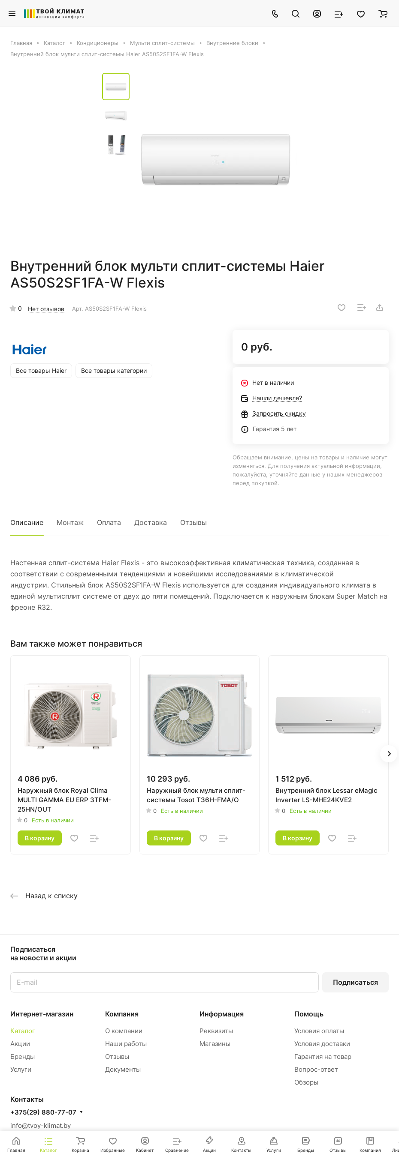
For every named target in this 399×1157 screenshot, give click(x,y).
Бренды (22, 1056)
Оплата (109, 522)
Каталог (22, 1031)
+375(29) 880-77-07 (43, 1112)
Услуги (20, 1069)
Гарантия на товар (322, 1056)
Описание (26, 522)
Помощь (308, 1014)
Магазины (215, 1044)
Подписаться (355, 982)
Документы (123, 1069)
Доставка (150, 522)
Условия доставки (322, 1044)
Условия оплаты (319, 1031)
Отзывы (193, 522)
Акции (20, 1044)
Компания (122, 1014)
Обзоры (306, 1082)
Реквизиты (216, 1031)
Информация (222, 1014)
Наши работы (126, 1044)
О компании (123, 1031)
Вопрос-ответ (316, 1069)
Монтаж (70, 522)
